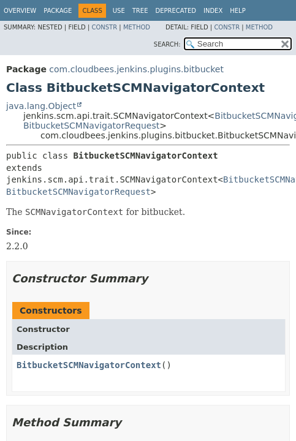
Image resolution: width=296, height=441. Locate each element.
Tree (140, 10)
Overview (20, 10)
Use (119, 10)
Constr (104, 27)
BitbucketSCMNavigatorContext (89, 365)
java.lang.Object (41, 106)
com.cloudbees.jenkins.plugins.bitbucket (136, 69)
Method (136, 27)
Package (58, 10)
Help (237, 10)
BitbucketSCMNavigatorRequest (91, 125)
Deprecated (175, 10)
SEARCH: (167, 44)
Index (212, 10)
